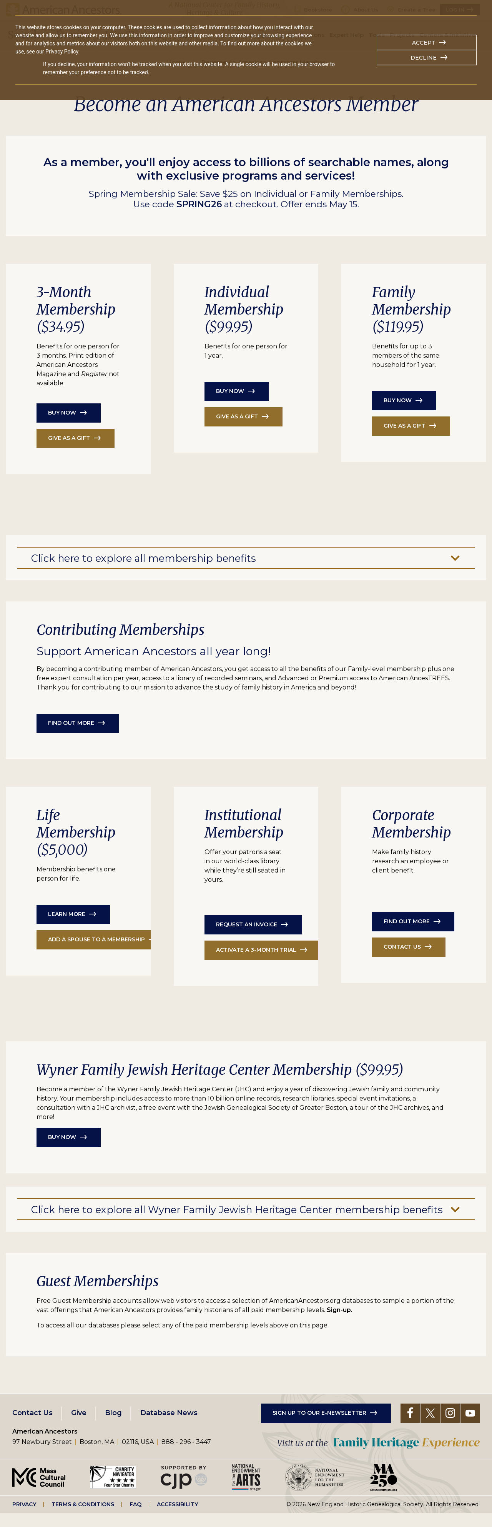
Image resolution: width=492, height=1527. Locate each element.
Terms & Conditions (83, 1517)
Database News (169, 1426)
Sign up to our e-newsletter (319, 1426)
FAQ (135, 1517)
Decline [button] (424, 57)
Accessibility (177, 1517)
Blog (113, 1426)
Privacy (24, 1517)
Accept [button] (423, 42)
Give (78, 1426)
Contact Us (32, 1426)
